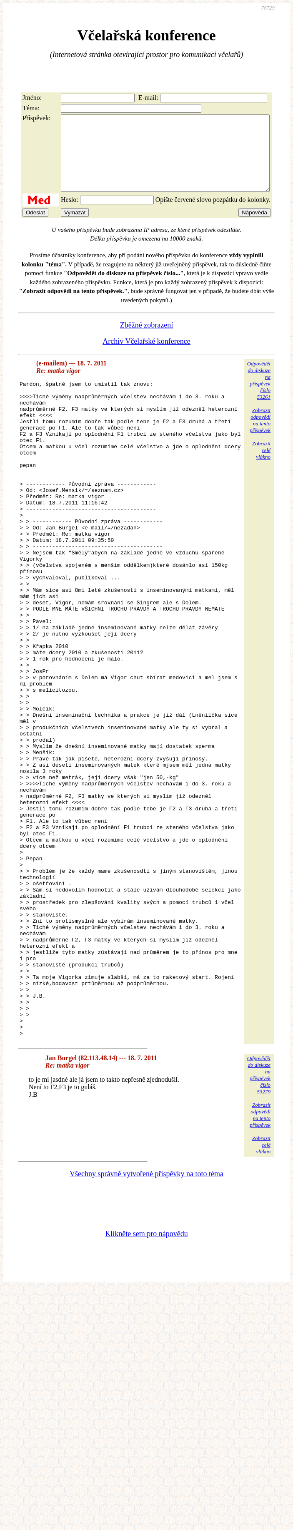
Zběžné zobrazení (146, 340)
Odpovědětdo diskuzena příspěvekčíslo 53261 (258, 395)
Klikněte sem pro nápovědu (146, 1380)
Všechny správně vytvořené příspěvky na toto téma (146, 1320)
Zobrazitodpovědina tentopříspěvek (260, 435)
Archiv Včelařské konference (146, 356)
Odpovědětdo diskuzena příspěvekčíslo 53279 (258, 1221)
